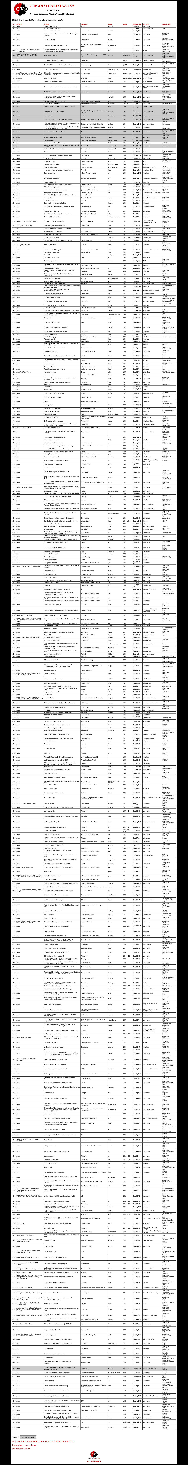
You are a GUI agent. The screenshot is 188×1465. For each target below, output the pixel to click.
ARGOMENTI (166, 24)
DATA (125, 24)
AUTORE (19, 24)
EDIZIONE (84, 24)
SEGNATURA (137, 24)
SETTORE (146, 24)
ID (13, 24)
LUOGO (110, 24)
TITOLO (46, 24)
